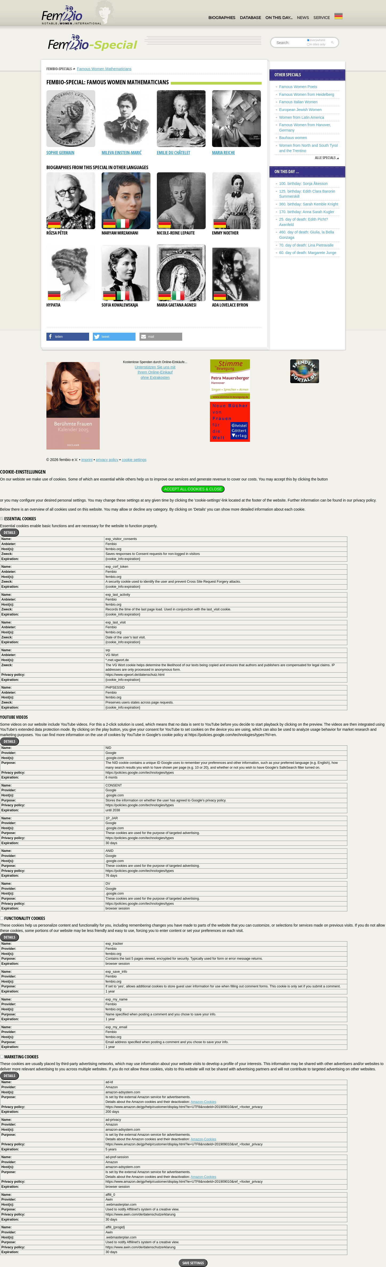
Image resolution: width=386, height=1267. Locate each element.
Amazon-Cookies (203, 1102)
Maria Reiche (223, 153)
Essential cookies (18, 519)
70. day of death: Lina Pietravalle (306, 245)
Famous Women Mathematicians (104, 69)
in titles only (316, 44)
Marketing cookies (19, 1057)
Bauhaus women (293, 138)
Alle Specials (325, 158)
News (303, 17)
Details (9, 532)
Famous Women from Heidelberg (306, 94)
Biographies (221, 17)
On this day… (278, 17)
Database (250, 17)
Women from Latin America (301, 117)
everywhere (316, 40)
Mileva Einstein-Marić (122, 153)
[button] (67, 337)
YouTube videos (14, 717)
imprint (87, 460)
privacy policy (107, 460)
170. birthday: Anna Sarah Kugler (306, 212)
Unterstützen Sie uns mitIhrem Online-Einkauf (155, 372)
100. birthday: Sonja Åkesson (303, 183)
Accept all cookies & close (193, 489)
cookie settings (134, 460)
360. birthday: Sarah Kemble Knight (308, 204)
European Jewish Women (300, 110)
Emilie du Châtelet (173, 153)
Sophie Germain (60, 153)
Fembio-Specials (59, 68)
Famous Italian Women (298, 102)
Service (321, 17)
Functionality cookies (22, 918)
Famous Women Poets (298, 87)
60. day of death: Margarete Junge (307, 253)
